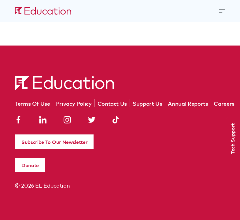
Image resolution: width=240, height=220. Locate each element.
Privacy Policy (74, 103)
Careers (224, 103)
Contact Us (112, 103)
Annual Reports (188, 103)
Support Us (147, 103)
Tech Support (232, 138)
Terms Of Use (32, 103)
